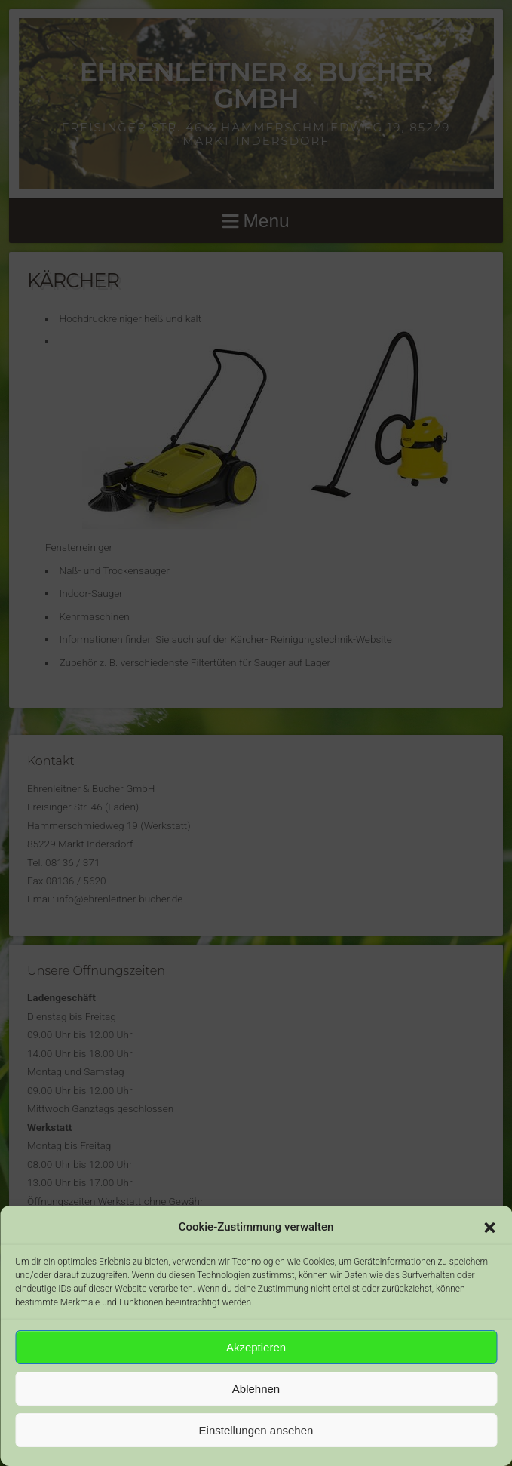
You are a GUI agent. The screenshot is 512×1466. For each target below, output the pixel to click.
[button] (489, 1227)
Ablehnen (256, 1388)
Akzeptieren (256, 1347)
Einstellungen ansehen (256, 1430)
